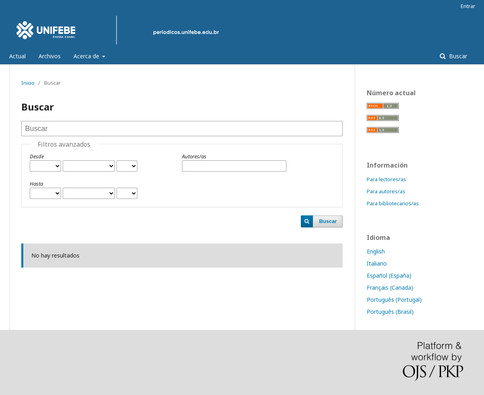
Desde (37, 156)
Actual (17, 56)
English (376, 251)
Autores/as (194, 156)
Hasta (36, 183)
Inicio (28, 82)
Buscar (457, 56)
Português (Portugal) (394, 299)
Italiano (377, 263)
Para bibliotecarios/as (393, 203)
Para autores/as (386, 191)
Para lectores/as (386, 179)
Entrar (468, 6)
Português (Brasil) (390, 311)
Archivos (50, 56)
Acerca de (87, 56)
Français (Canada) (390, 287)
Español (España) (389, 275)
